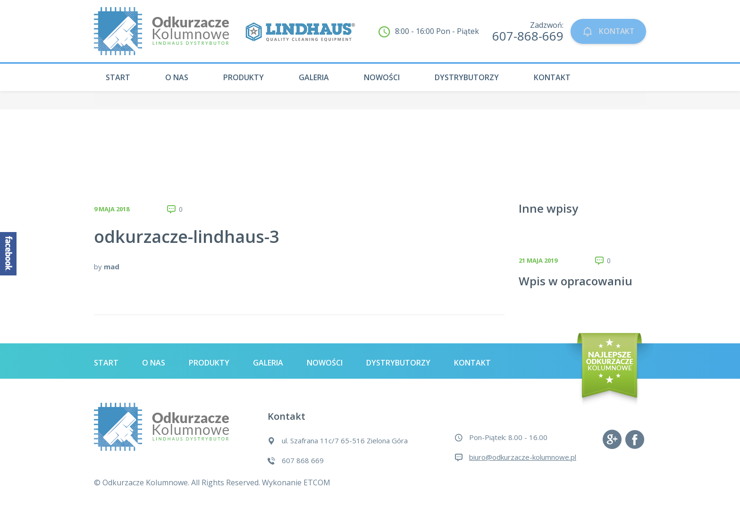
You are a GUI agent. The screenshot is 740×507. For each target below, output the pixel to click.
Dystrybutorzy (467, 77)
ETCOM (316, 482)
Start (118, 77)
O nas (176, 77)
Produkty (243, 77)
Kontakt (552, 77)
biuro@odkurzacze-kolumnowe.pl (522, 457)
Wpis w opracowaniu (575, 281)
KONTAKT (605, 31)
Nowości (382, 77)
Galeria (314, 77)
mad (111, 266)
